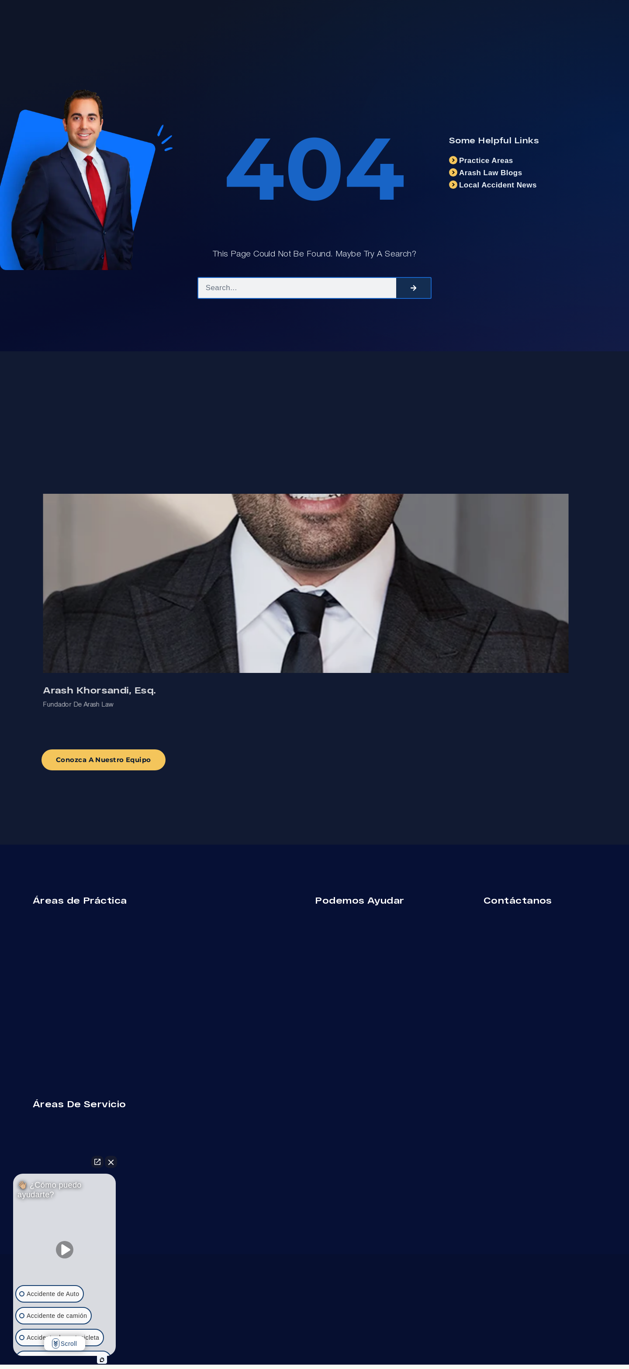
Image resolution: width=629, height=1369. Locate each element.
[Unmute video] (64, 1249)
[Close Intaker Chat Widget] (111, 1162)
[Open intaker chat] (102, 1360)
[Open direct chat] (97, 1162)
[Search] (413, 288)
